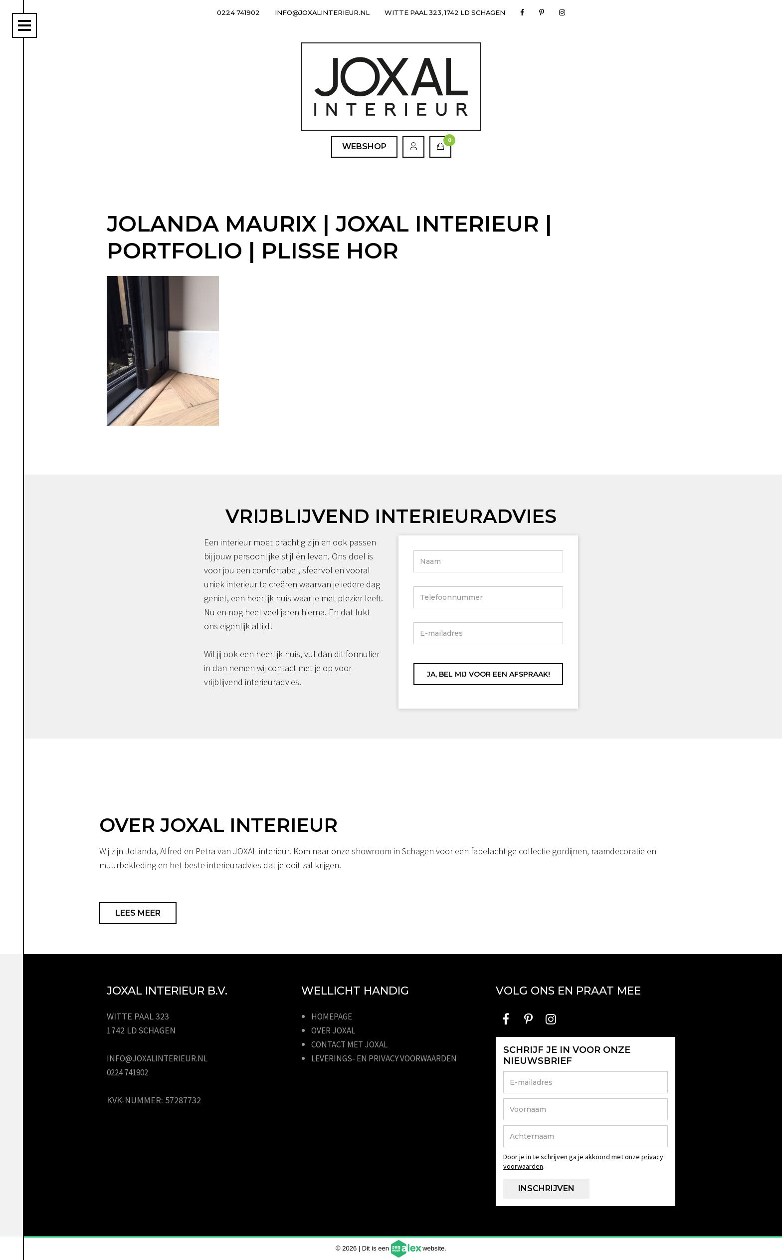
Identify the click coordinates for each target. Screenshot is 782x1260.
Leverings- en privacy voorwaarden (389, 1058)
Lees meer (138, 913)
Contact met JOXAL (352, 1044)
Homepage (333, 1016)
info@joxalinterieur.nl (317, 12)
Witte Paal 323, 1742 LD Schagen (451, 12)
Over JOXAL (335, 1030)
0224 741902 (227, 12)
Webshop (364, 146)
